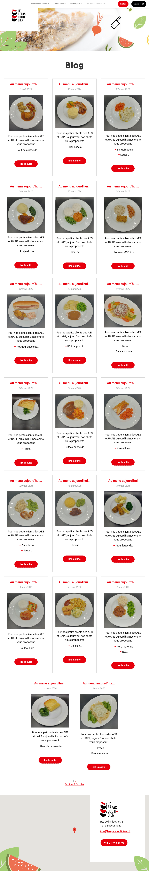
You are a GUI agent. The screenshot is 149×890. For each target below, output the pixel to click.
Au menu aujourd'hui (123, 484)
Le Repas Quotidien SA (96, 4)
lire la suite (25, 164)
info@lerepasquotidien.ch (115, 838)
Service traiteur (59, 4)
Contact (123, 4)
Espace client (139, 4)
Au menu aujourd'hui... (26, 84)
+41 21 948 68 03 (114, 849)
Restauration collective (40, 4)
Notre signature (76, 4)
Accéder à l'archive (74, 791)
